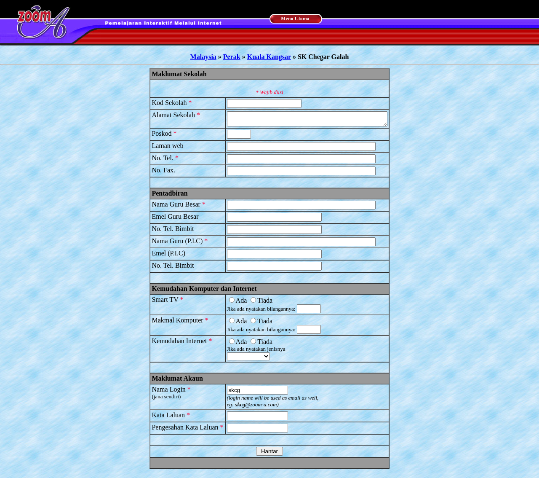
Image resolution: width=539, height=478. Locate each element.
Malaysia (203, 56)
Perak (231, 56)
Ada (228, 302)
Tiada (252, 302)
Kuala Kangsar (269, 56)
